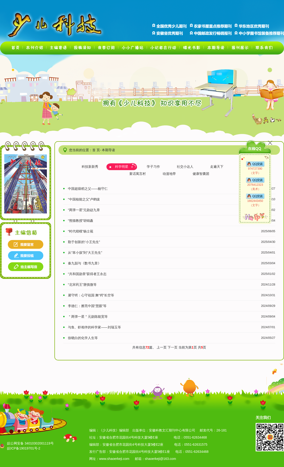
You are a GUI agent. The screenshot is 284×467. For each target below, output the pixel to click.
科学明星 (121, 166)
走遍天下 (216, 166)
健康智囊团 (201, 174)
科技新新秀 (90, 166)
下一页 (173, 347)
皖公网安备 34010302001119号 (30, 443)
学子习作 (153, 166)
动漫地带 (169, 174)
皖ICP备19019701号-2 (23, 448)
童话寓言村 (137, 174)
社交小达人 (185, 166)
